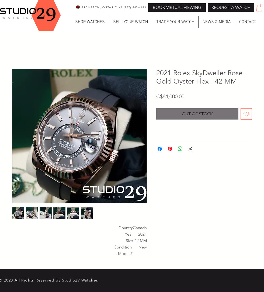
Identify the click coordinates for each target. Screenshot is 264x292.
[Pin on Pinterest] (170, 149)
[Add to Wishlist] (246, 114)
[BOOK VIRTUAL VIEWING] (177, 7)
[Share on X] (190, 149)
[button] (231, 7)
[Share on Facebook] (160, 149)
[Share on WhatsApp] (180, 149)
